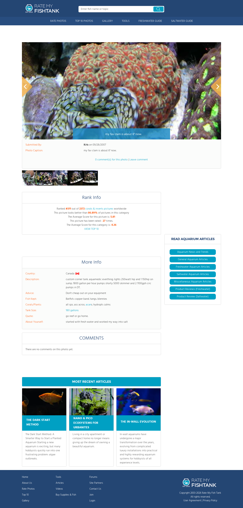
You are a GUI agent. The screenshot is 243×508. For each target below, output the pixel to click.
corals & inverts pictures (99, 209)
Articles (60, 483)
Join (91, 495)
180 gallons (72, 310)
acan (88, 305)
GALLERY (107, 21)
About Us (27, 483)
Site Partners (96, 483)
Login (92, 501)
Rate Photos (28, 489)
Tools (58, 477)
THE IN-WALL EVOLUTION (138, 421)
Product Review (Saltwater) (193, 296)
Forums (93, 477)
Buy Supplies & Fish (66, 495)
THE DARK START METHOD (38, 421)
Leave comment (138, 160)
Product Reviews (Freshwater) (193, 289)
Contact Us (95, 489)
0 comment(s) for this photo (111, 160)
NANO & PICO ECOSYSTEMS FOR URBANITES (85, 423)
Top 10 (25, 495)
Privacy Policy (210, 501)
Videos (59, 489)
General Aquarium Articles (193, 259)
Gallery (25, 501)
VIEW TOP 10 (91, 229)
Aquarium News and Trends (192, 252)
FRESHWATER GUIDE (150, 21)
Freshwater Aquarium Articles (193, 267)
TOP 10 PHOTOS (84, 21)
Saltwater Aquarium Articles (193, 274)
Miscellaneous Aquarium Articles (192, 282)
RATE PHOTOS (58, 21)
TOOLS (125, 21)
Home (25, 477)
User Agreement (192, 501)
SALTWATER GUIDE (182, 21)
